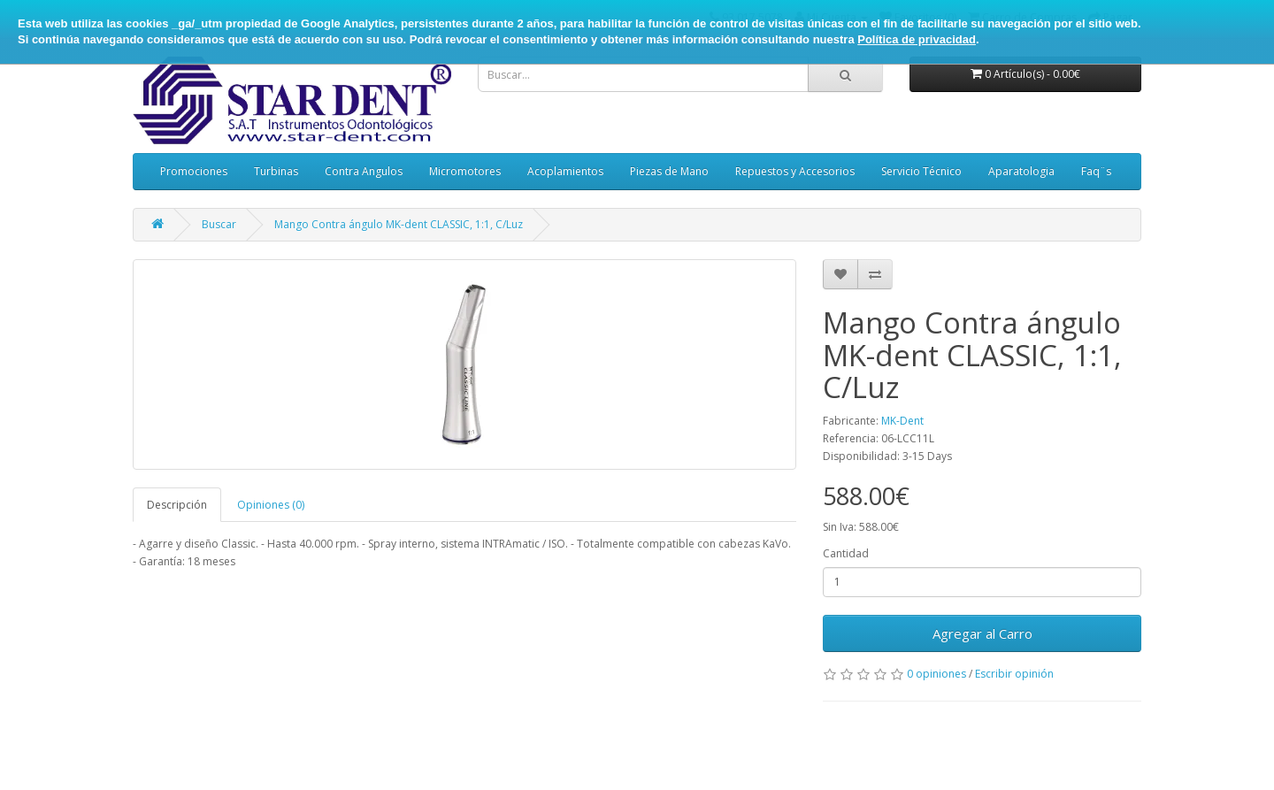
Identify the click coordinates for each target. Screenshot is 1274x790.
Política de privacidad (916, 39)
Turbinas (276, 171)
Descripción (177, 504)
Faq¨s (1096, 171)
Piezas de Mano (669, 171)
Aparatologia (1021, 171)
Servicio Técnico (921, 171)
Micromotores (465, 171)
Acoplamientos (565, 171)
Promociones (193, 171)
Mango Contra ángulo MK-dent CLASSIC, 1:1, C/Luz (398, 224)
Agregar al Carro (982, 633)
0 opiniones (936, 673)
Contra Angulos (364, 171)
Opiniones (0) (270, 504)
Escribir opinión (1014, 673)
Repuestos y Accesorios (795, 171)
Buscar (219, 224)
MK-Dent (902, 420)
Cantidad (846, 553)
